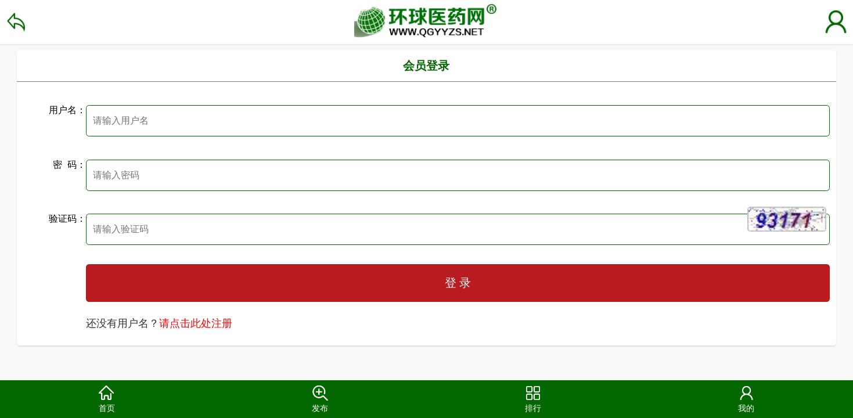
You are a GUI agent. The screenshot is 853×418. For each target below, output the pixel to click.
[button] (106, 399)
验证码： (67, 219)
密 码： (69, 165)
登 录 (458, 282)
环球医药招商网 (426, 22)
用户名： (67, 110)
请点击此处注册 (195, 323)
